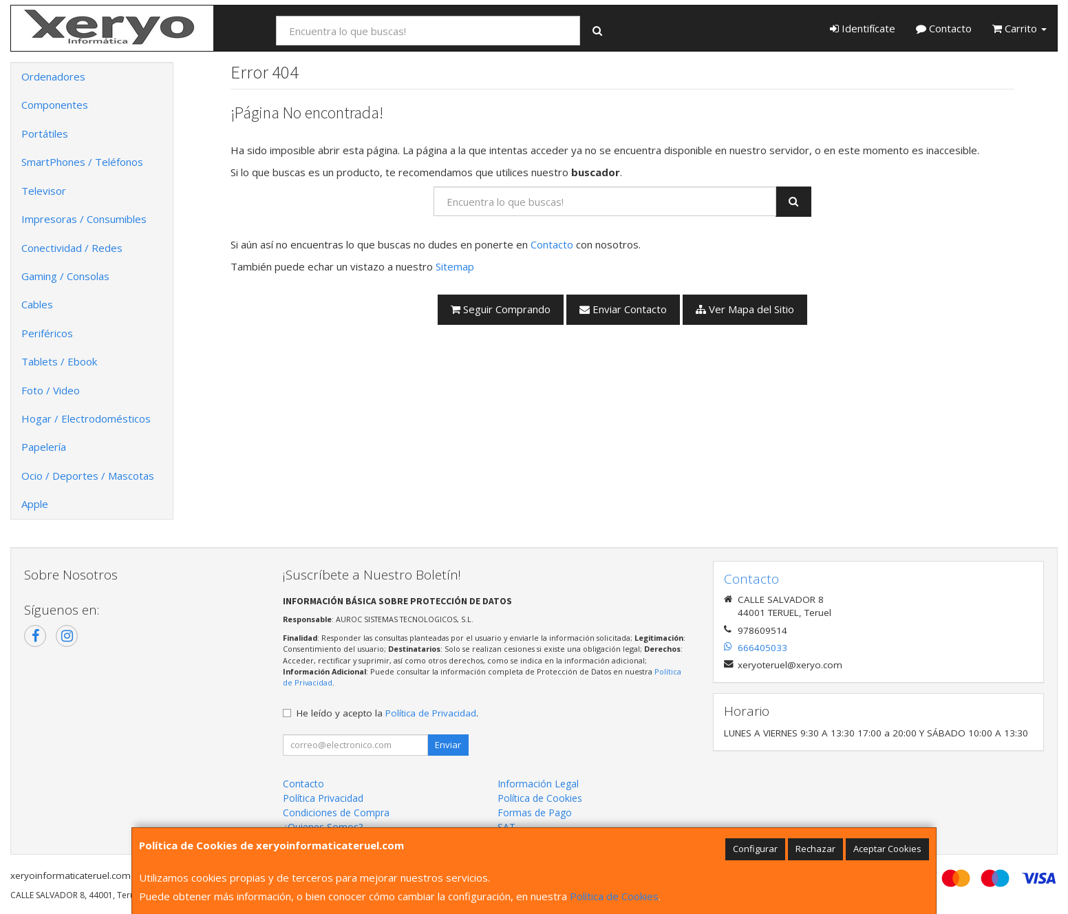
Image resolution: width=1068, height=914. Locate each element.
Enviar (448, 744)
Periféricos (47, 333)
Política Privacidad (323, 798)
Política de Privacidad (430, 713)
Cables (37, 304)
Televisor (43, 191)
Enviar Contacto (623, 309)
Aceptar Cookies (887, 848)
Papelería (43, 447)
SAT (506, 826)
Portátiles (44, 133)
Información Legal (538, 783)
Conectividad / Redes (71, 248)
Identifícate (862, 28)
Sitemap (455, 266)
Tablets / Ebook (59, 361)
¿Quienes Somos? (323, 826)
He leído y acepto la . (387, 713)
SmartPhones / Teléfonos (82, 162)
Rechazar (815, 848)
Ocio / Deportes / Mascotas (87, 475)
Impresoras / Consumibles (84, 219)
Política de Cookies (614, 896)
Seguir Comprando (501, 309)
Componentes (54, 104)
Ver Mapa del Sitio (745, 309)
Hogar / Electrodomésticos (86, 418)
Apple (34, 504)
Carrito (1019, 28)
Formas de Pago (535, 812)
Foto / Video (50, 390)
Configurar (755, 848)
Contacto (944, 28)
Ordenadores (53, 76)
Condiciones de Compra (336, 812)
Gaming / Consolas (65, 276)
